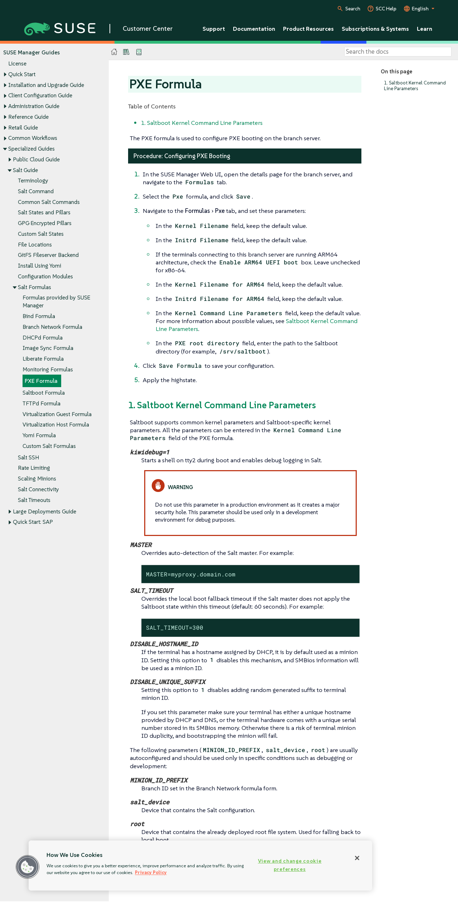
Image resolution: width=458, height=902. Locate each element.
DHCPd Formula (43, 337)
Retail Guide (23, 127)
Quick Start (21, 74)
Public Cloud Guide (36, 159)
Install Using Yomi (39, 266)
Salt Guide (25, 170)
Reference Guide (28, 116)
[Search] (398, 52)
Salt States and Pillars (44, 212)
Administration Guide (33, 106)
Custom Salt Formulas (49, 446)
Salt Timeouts (34, 500)
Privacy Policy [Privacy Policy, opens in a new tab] (151, 872)
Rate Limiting (34, 468)
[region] (200, 865)
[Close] (357, 858)
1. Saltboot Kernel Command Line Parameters (415, 86)
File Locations (35, 244)
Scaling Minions (37, 479)
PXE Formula (41, 381)
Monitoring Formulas (48, 369)
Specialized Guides (31, 148)
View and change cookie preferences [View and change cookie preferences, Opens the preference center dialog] (290, 865)
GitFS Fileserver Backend (48, 255)
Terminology (33, 180)
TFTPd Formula (41, 403)
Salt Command (36, 191)
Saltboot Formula (44, 392)
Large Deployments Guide (44, 511)
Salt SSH (28, 457)
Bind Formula (39, 316)
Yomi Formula (39, 435)
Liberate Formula (43, 358)
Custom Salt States (41, 233)
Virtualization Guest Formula (57, 414)
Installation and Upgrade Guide (46, 85)
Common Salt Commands (49, 202)
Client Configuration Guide (40, 95)
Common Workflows (32, 138)
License (17, 63)
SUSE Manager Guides (31, 52)
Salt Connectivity (38, 489)
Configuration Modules (45, 276)
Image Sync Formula (48, 348)
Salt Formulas (34, 287)
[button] (27, 866)
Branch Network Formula (52, 326)
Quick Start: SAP (33, 522)
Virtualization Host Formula (56, 424)
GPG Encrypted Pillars (45, 223)
